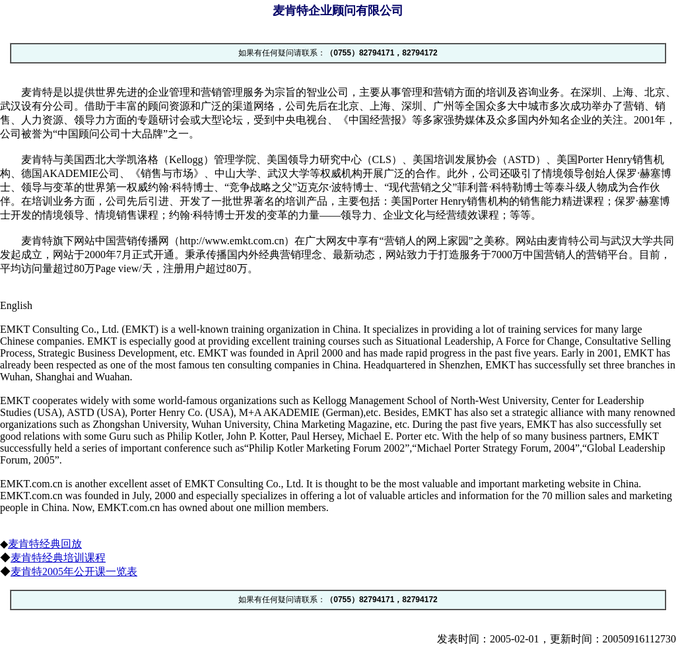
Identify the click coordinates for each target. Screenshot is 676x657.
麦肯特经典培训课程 (58, 557)
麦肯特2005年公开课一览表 (74, 571)
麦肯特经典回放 (45, 543)
